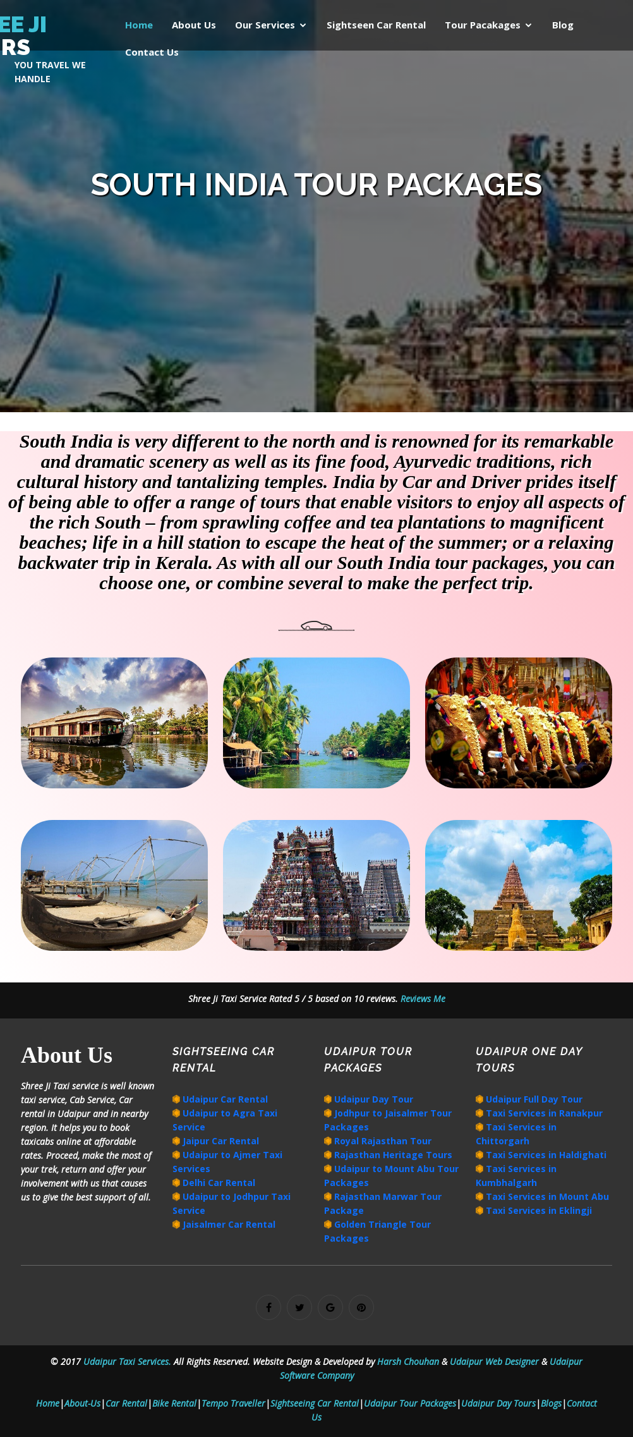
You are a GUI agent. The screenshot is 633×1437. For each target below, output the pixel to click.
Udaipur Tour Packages (410, 1403)
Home (47, 1403)
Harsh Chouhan (409, 1361)
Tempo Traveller (233, 1403)
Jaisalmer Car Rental (227, 1224)
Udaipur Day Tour (372, 1099)
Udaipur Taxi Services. (127, 1361)
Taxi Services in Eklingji (537, 1210)
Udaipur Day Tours (498, 1403)
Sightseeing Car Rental (314, 1403)
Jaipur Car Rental (219, 1141)
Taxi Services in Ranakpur (543, 1113)
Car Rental (126, 1403)
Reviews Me (421, 999)
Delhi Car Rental (217, 1183)
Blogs (551, 1403)
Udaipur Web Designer (495, 1361)
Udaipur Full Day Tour (532, 1099)
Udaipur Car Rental (224, 1099)
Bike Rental (174, 1403)
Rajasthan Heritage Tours (392, 1155)
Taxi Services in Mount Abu (546, 1196)
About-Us (82, 1403)
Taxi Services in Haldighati (544, 1155)
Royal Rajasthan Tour (381, 1141)
